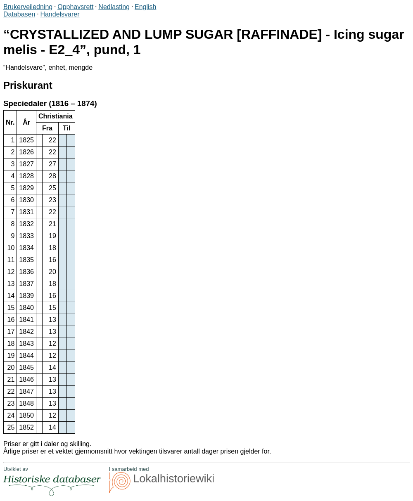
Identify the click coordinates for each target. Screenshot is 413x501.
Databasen (19, 14)
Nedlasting (114, 6)
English (145, 6)
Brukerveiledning (27, 6)
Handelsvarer (59, 14)
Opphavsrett (75, 6)
